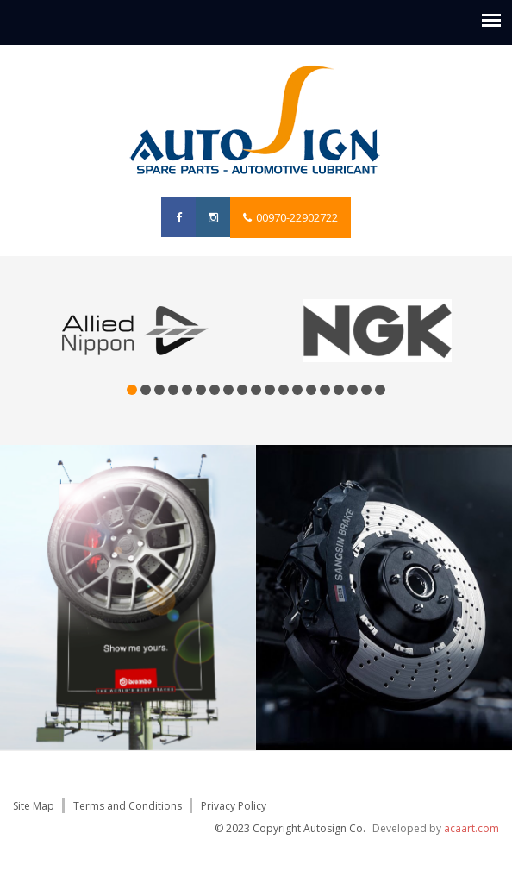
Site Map (33, 805)
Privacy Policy (233, 805)
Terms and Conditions (127, 805)
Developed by (435, 828)
